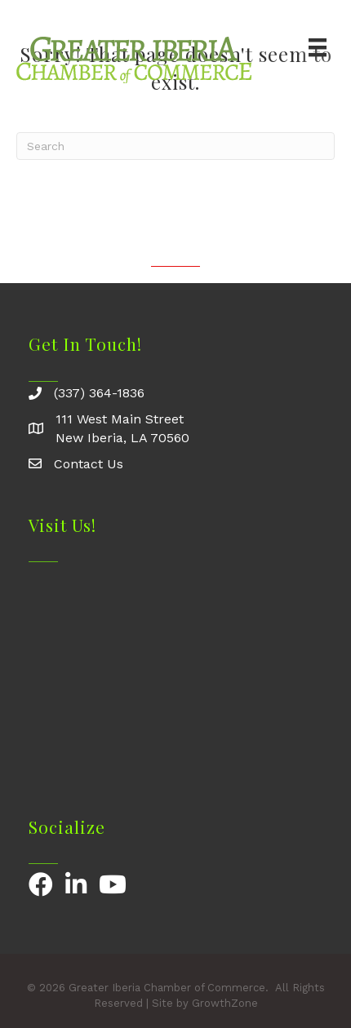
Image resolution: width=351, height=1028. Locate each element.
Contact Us (88, 464)
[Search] (175, 146)
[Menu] (317, 47)
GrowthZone (225, 1003)
